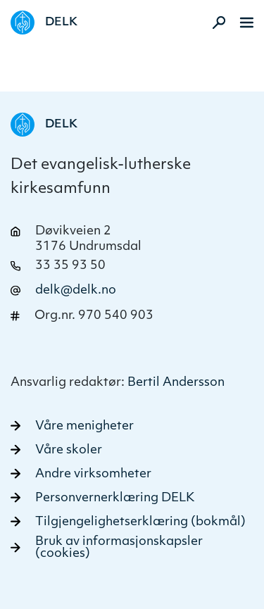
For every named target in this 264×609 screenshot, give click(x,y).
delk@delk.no (75, 290)
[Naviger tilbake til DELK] (44, 22)
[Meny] (246, 22)
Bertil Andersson (176, 383)
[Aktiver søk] (214, 22)
